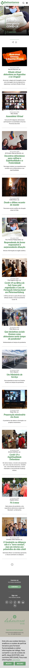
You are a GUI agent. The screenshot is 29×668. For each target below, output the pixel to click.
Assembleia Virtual (14, 116)
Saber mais (12, 32)
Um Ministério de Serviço (14, 375)
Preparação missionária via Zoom (14, 415)
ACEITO (9, 664)
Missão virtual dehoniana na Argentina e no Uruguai (14, 74)
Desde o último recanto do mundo (14, 203)
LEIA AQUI (16, 660)
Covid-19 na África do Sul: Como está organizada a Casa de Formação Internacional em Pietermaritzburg (15, 288)
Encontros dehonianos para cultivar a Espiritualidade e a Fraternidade (14, 159)
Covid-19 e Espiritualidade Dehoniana (14, 457)
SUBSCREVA (14, 586)
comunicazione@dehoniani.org (14, 632)
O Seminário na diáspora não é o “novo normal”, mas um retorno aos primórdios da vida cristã (14, 545)
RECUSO (20, 664)
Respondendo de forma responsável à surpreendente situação (14, 244)
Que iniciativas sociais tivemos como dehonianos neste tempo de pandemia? (14, 335)
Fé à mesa (14, 502)
